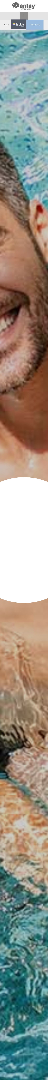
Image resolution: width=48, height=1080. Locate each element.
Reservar (35, 24)
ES (6, 25)
